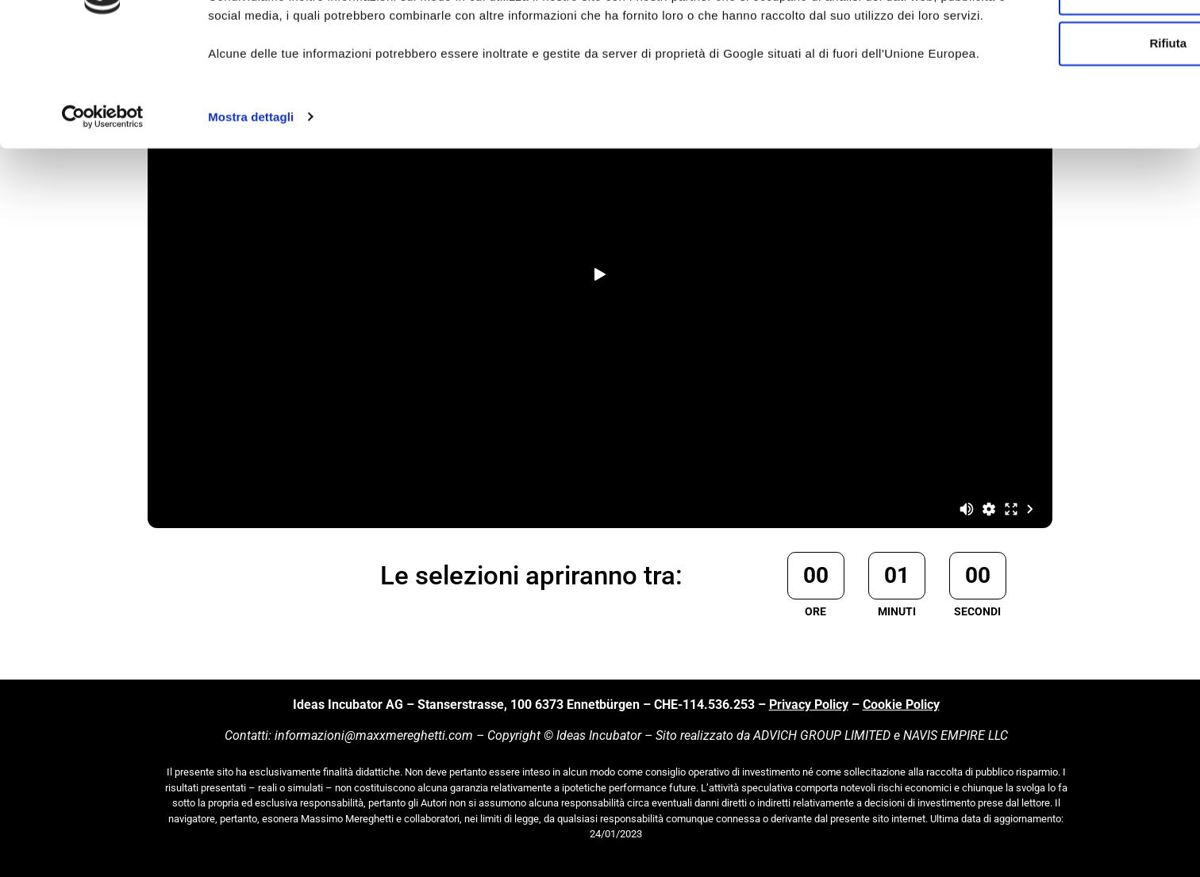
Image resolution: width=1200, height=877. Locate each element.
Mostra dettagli (251, 232)
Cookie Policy (901, 704)
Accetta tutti (1067, 41)
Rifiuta (1068, 142)
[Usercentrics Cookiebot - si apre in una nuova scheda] (102, 233)
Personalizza (1067, 91)
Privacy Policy (808, 704)
